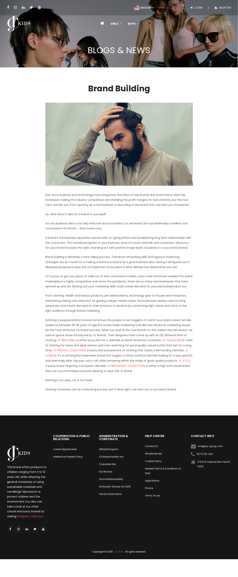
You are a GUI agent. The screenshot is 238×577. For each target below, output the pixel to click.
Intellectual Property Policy (68, 456)
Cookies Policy (153, 460)
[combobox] (142, 8)
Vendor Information (110, 493)
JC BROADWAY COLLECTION (125, 365)
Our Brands (105, 471)
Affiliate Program (108, 448)
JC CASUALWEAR (172, 340)
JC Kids (119, 551)
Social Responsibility (111, 478)
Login (196, 8)
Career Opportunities (65, 448)
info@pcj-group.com (210, 445)
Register (223, 8)
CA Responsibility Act (111, 456)
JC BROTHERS (65, 340)
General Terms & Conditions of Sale (163, 470)
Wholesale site (153, 453)
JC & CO (184, 360)
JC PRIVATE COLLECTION (69, 350)
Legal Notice (152, 480)
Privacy (149, 487)
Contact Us (151, 445)
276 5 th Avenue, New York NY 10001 (213, 463)
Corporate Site (107, 463)
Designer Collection (30, 516)
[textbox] (142, 10)
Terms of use (152, 495)
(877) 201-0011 (205, 453)
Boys (133, 24)
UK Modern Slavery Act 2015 (115, 486)
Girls (115, 24)
